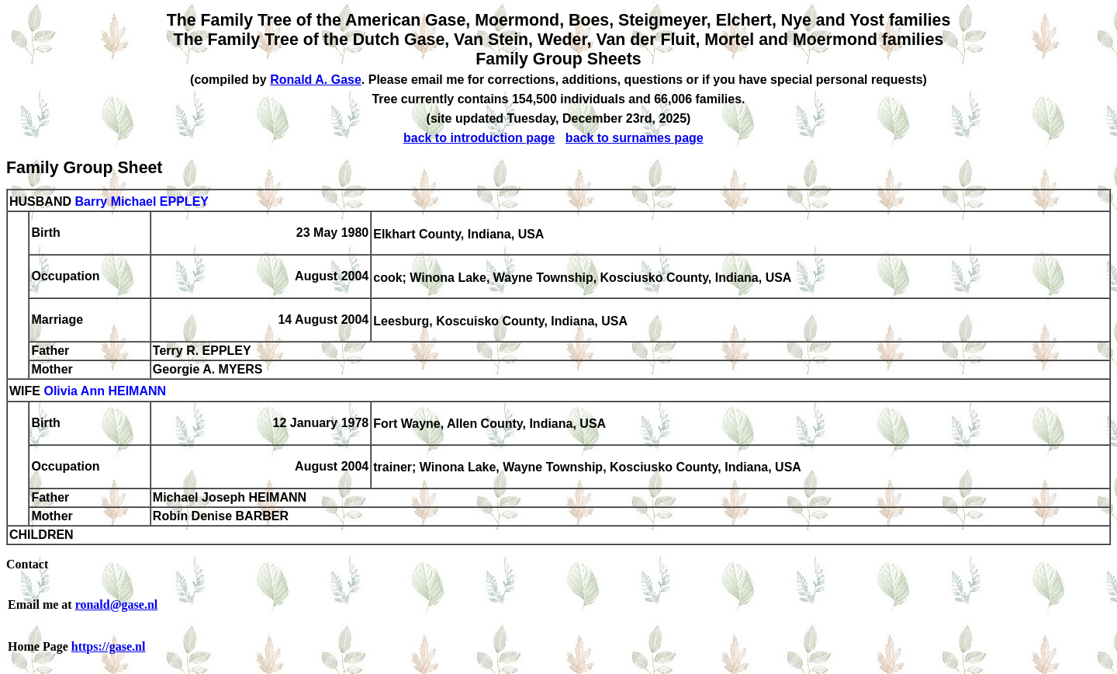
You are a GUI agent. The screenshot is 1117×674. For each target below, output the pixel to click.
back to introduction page (479, 137)
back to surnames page (634, 137)
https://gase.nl (108, 646)
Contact (27, 564)
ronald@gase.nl (116, 604)
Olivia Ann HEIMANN (104, 391)
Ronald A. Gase (315, 79)
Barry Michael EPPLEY (141, 201)
